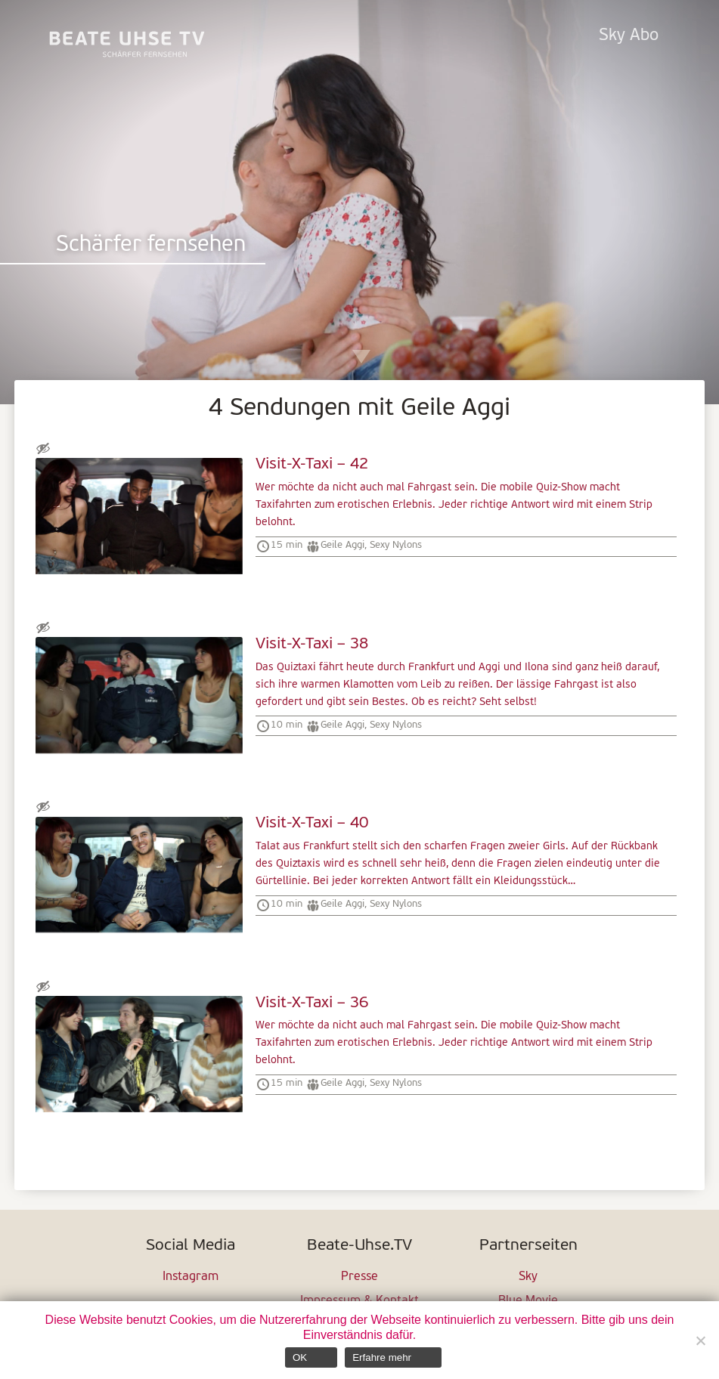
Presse (359, 1277)
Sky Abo (629, 36)
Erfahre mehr (381, 1357)
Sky (528, 1277)
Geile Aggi (342, 545)
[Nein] (700, 1340)
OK (300, 1357)
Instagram (190, 1277)
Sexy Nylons (396, 545)
